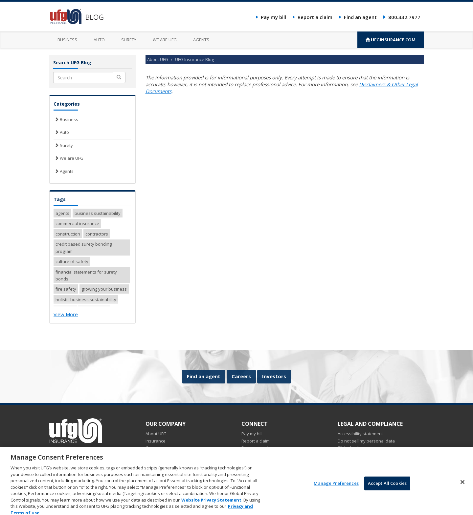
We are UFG (165, 40)
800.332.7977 (404, 17)
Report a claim (315, 17)
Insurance (156, 441)
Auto (99, 40)
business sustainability (98, 213)
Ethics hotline (351, 448)
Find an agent (360, 17)
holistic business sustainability (86, 299)
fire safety (66, 289)
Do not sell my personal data (366, 441)
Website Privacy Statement (211, 504)
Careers (241, 376)
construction (68, 234)
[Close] (462, 487)
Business (67, 40)
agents (62, 213)
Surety (128, 40)
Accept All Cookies (387, 488)
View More (66, 314)
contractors (96, 234)
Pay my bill (273, 17)
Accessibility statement (360, 434)
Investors (274, 376)
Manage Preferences (336, 488)
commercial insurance (77, 223)
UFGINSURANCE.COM (391, 40)
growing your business (104, 289)
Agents (201, 40)
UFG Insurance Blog (194, 59)
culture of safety (72, 261)
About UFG (157, 59)
